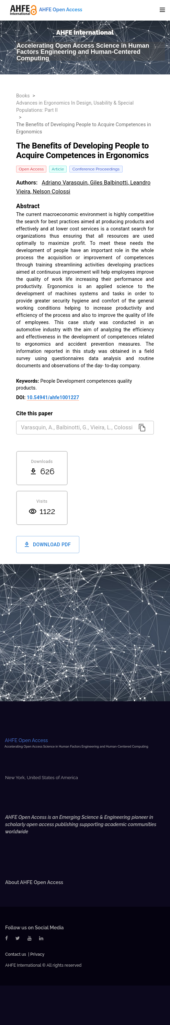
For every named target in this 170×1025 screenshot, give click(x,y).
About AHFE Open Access (34, 882)
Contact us (15, 954)
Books (23, 95)
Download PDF (47, 544)
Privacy (37, 954)
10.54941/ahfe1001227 (53, 397)
